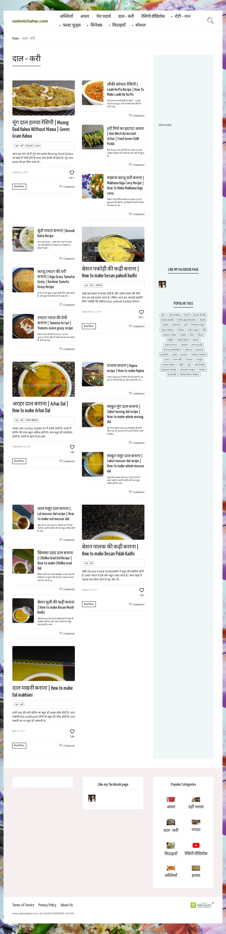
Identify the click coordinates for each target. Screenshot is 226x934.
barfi (186, 315)
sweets (202, 369)
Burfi (202, 320)
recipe (199, 359)
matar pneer (171, 344)
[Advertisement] (188, 86)
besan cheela (199, 315)
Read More (19, 186)
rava (166, 359)
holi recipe (193, 330)
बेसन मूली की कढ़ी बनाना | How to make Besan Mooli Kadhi (55, 607)
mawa (184, 344)
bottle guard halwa (186, 320)
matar (195, 340)
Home (15, 38)
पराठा (196, 830)
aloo (163, 315)
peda (174, 354)
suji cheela (200, 364)
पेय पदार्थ (103, 17)
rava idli (177, 359)
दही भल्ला (196, 807)
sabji (181, 364)
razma (188, 359)
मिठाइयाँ (119, 25)
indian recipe (169, 335)
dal (185, 325)
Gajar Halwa (167, 330)
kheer (201, 335)
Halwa (181, 330)
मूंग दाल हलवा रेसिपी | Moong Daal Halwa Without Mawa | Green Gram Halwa (41, 129)
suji (189, 364)
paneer (199, 349)
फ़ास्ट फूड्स (72, 25)
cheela (165, 325)
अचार (84, 17)
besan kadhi (168, 320)
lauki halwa (183, 340)
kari (192, 335)
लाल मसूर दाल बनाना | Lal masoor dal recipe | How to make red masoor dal (55, 514)
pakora (188, 349)
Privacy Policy (47, 905)
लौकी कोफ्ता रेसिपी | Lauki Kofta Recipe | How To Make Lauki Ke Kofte (125, 90)
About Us (67, 905)
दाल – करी (126, 17)
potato (184, 354)
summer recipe (187, 369)
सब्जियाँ (66, 17)
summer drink (168, 369)
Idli (204, 330)
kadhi (183, 335)
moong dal (196, 344)
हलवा (37, 146)
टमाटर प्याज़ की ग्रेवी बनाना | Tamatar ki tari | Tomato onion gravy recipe (55, 323)
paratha (164, 354)
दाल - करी (19, 146)
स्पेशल (140, 25)
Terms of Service (23, 905)
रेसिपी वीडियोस (153, 17)
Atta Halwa (174, 315)
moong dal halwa (172, 349)
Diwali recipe (197, 325)
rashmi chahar (198, 354)
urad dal (172, 374)
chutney (176, 325)
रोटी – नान (182, 17)
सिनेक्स (96, 25)
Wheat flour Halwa (189, 374)
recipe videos (168, 364)
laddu (170, 340)
